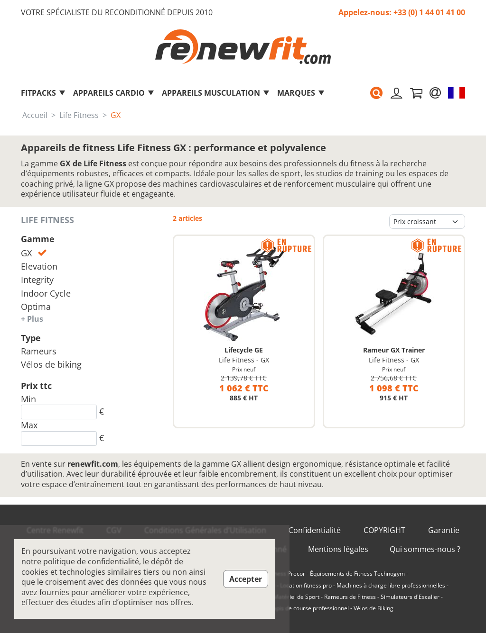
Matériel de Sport (296, 597)
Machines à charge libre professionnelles (390, 585)
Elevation (39, 266)
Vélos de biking (51, 364)
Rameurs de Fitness (350, 597)
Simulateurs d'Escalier (410, 597)
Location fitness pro (306, 585)
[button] (376, 93)
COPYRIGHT (384, 530)
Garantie (443, 530)
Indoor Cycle (46, 293)
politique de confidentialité (91, 561)
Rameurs (38, 351)
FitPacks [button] (43, 93)
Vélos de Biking (373, 608)
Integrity (37, 279)
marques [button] (301, 93)
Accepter (245, 579)
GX (34, 253)
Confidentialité (315, 530)
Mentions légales (338, 549)
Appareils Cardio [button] (114, 93)
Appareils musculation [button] (216, 93)
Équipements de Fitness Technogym (357, 574)
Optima (36, 306)
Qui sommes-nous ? (425, 549)
